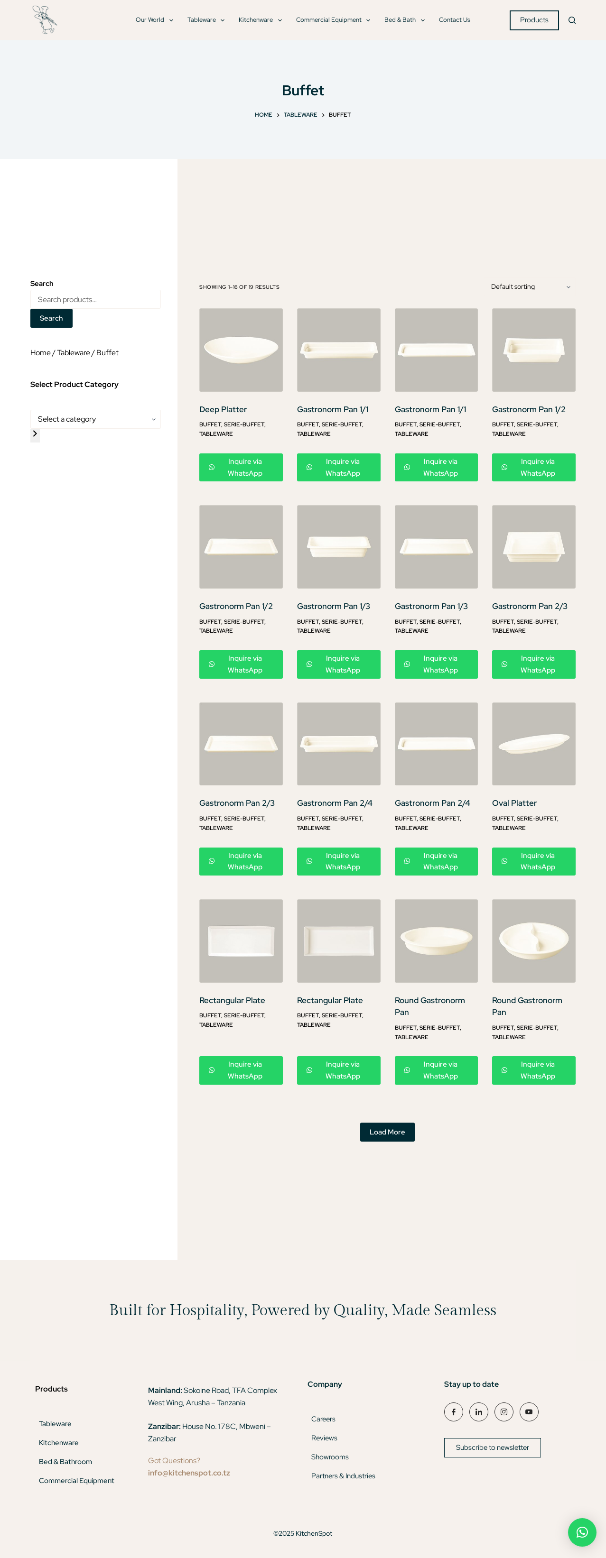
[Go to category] (35, 435)
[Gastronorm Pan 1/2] (534, 350)
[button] (582, 1532)
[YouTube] (529, 1411)
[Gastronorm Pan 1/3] (339, 547)
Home (40, 353)
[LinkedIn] (478, 1411)
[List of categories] (95, 419)
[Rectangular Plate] (241, 941)
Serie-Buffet (244, 424)
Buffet (210, 424)
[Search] (572, 20)
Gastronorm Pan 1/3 (333, 606)
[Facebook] (453, 1411)
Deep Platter (223, 409)
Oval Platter (514, 803)
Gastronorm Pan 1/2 (529, 409)
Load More (387, 1132)
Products (534, 20)
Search (51, 318)
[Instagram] (503, 1411)
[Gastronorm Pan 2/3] (534, 547)
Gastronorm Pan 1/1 (332, 409)
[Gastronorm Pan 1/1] (339, 350)
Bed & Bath (406, 20)
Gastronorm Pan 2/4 (335, 803)
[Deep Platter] (241, 350)
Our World (156, 20)
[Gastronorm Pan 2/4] (339, 744)
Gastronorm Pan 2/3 (530, 606)
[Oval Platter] (534, 744)
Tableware (208, 20)
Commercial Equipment (335, 20)
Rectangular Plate (232, 1000)
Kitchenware (262, 20)
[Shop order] (530, 286)
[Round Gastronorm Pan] (436, 941)
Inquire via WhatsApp (235, 467)
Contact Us (454, 20)
